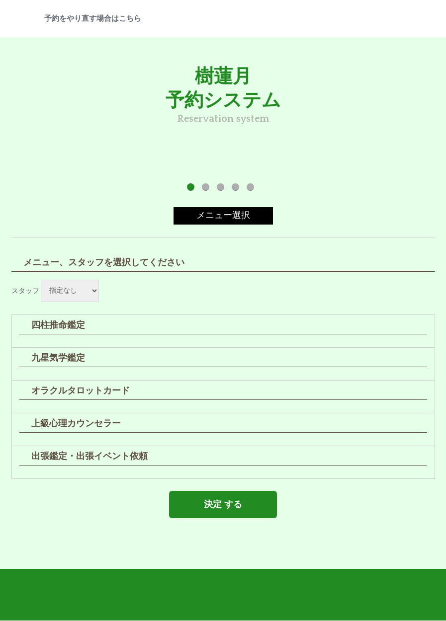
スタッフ (25, 291)
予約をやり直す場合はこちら (92, 18)
